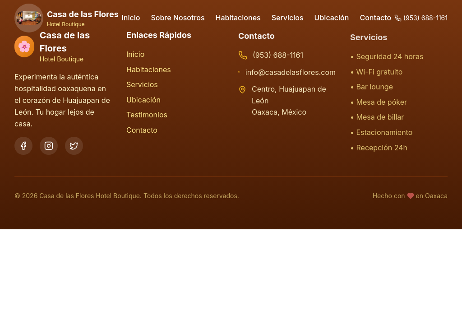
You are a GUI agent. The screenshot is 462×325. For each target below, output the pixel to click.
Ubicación (331, 17)
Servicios (288, 17)
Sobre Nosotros (177, 17)
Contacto (375, 17)
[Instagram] (49, 146)
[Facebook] (23, 146)
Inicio (131, 17)
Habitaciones (238, 17)
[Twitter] (74, 146)
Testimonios (146, 115)
